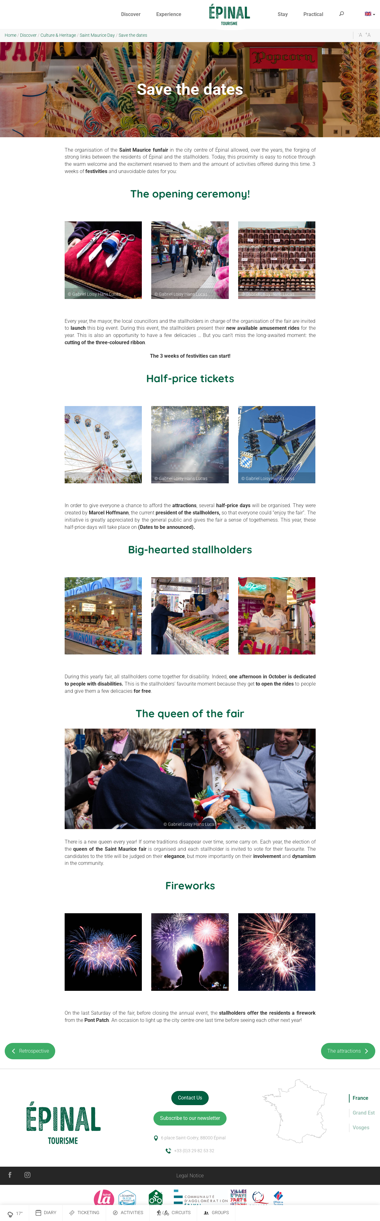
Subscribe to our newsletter (190, 1118)
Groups (216, 1213)
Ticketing (84, 1213)
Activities (127, 1213)
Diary (45, 1213)
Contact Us (190, 1098)
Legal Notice (190, 1176)
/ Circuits (173, 1213)
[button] (130, 14)
